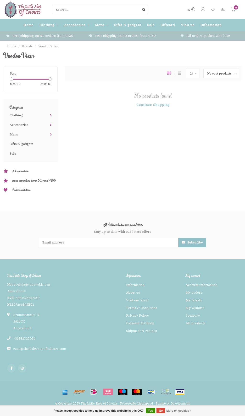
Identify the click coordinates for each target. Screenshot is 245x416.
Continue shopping (153, 105)
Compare (193, 315)
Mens (99, 25)
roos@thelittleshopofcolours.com (39, 349)
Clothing (47, 25)
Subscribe (192, 242)
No (161, 410)
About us (133, 292)
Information (211, 25)
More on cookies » (178, 410)
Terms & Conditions (141, 308)
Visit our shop (137, 300)
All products (196, 323)
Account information (201, 285)
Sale (151, 25)
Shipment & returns (141, 331)
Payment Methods (140, 323)
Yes (150, 410)
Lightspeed (145, 403)
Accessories (74, 25)
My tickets (194, 300)
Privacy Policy (137, 315)
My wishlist (195, 308)
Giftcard (168, 25)
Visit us (188, 25)
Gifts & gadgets (127, 25)
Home (28, 25)
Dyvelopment (180, 403)
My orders (194, 292)
